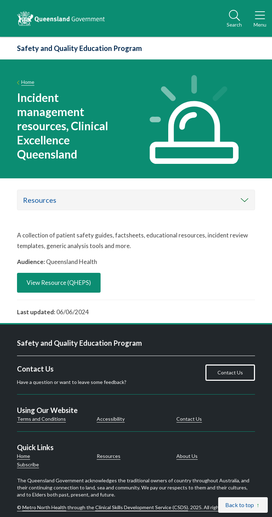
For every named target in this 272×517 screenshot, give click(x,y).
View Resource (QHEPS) (59, 282)
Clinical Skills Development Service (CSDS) (141, 507)
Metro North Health (44, 507)
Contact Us (230, 372)
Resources (39, 200)
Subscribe (28, 464)
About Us (187, 456)
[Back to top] (243, 505)
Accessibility (111, 419)
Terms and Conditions (41, 419)
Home (27, 82)
